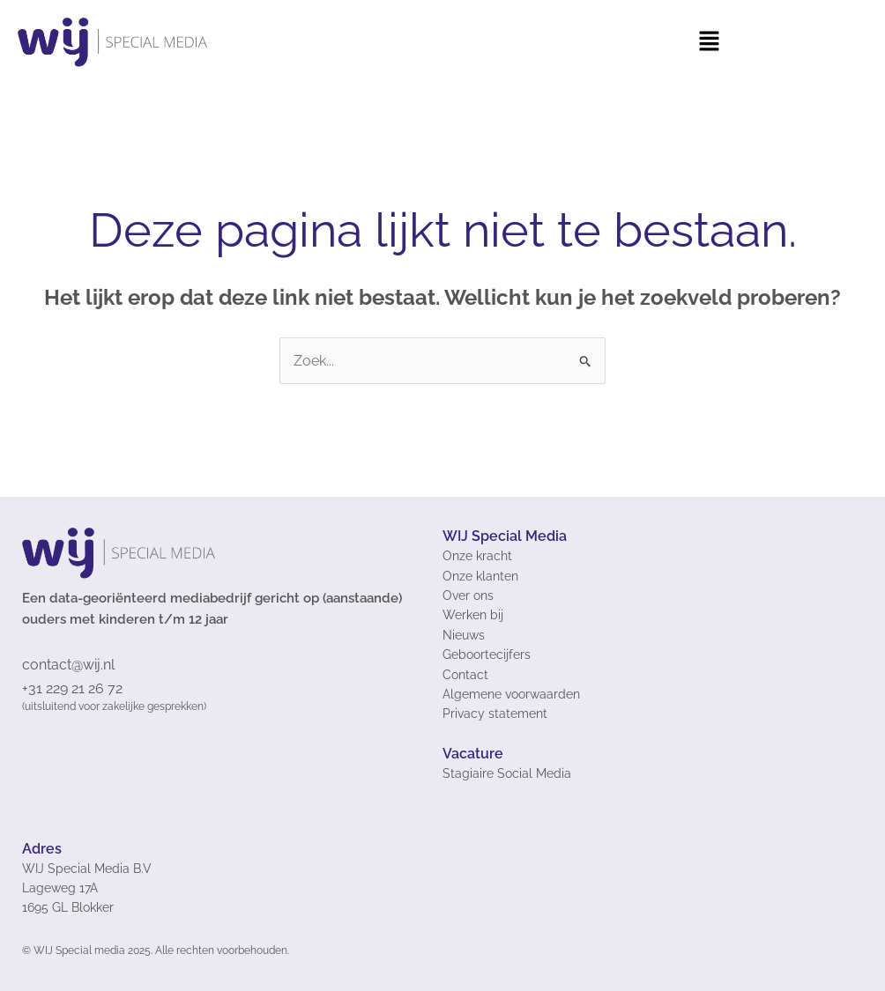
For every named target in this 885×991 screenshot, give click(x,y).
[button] (708, 43)
